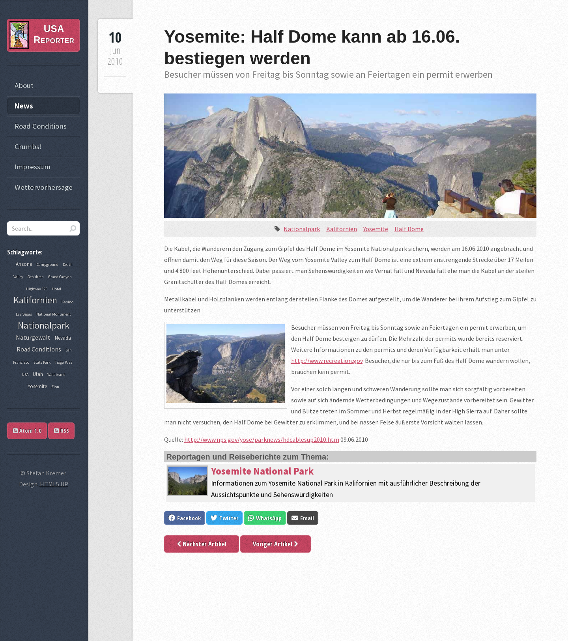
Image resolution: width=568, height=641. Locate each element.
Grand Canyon (60, 276)
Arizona (24, 264)
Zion (55, 386)
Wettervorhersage (44, 187)
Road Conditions (41, 126)
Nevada (63, 338)
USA (25, 374)
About (24, 85)
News (24, 105)
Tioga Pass (64, 362)
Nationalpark (302, 229)
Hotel (56, 289)
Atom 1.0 (27, 430)
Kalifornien (341, 229)
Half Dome (409, 229)
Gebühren (36, 276)
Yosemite (375, 229)
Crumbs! (28, 146)
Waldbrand (56, 374)
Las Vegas (24, 314)
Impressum (32, 166)
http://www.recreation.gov (326, 360)
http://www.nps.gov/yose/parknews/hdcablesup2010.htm (261, 439)
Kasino (67, 302)
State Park (42, 362)
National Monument (53, 314)
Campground (47, 264)
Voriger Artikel (275, 544)
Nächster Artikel (201, 544)
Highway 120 (37, 289)
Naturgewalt (33, 337)
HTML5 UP (54, 484)
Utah (38, 374)
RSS (61, 430)
